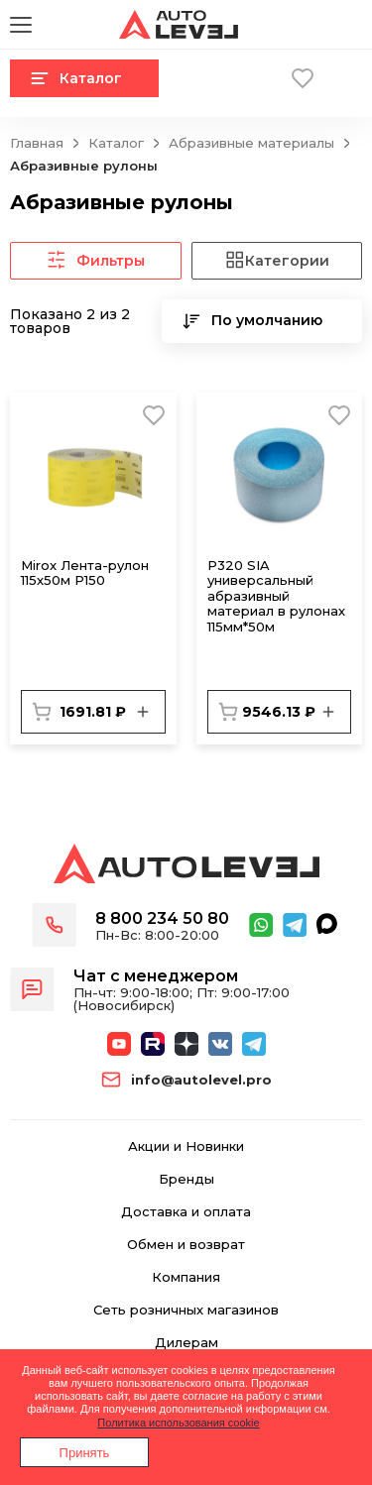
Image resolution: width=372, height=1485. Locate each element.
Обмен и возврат (186, 1244)
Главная (36, 143)
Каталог (76, 78)
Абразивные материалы (251, 143)
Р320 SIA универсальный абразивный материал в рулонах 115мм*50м (276, 595)
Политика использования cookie (178, 1422)
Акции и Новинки (186, 1146)
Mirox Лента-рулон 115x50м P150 (85, 573)
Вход (350, 78)
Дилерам (186, 1342)
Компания (186, 1277)
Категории (276, 261)
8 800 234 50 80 (162, 918)
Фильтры (95, 261)
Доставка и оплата (186, 1211)
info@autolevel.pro (201, 1080)
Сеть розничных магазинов (186, 1310)
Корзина (255, 78)
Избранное (302, 78)
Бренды (186, 1179)
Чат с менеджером (155, 976)
